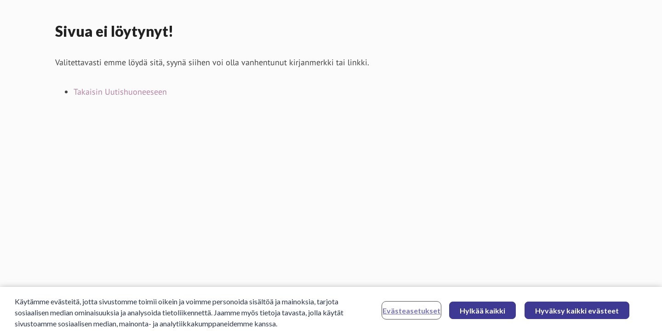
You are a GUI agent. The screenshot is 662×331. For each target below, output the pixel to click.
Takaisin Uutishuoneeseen (120, 91)
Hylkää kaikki (482, 312)
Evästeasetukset (411, 312)
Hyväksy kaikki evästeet (577, 312)
